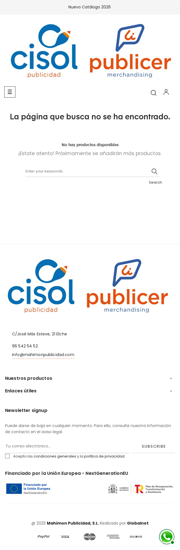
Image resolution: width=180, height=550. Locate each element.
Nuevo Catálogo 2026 (90, 7)
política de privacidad (104, 456)
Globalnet (138, 523)
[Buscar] (93, 171)
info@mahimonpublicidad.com (43, 354)
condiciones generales (55, 456)
